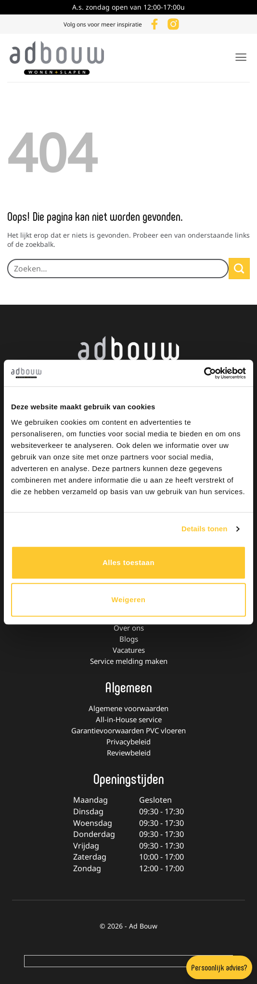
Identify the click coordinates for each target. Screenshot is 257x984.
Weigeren (129, 599)
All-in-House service (129, 719)
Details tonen (204, 529)
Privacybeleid (128, 741)
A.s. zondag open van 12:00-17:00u (128, 7)
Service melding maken (128, 661)
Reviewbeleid (129, 752)
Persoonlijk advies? (219, 967)
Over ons (129, 628)
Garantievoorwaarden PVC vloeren (128, 730)
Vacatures (129, 650)
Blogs (128, 639)
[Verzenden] (239, 268)
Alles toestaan (128, 562)
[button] (240, 57)
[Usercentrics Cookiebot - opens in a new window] (204, 373)
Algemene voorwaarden (128, 708)
